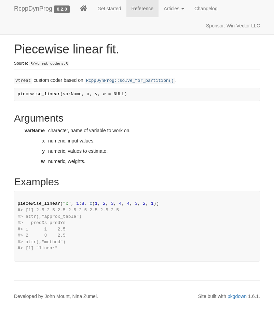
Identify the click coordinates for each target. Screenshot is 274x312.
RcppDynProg (33, 8)
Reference (143, 8)
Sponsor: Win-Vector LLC (233, 25)
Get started (109, 8)
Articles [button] (174, 8)
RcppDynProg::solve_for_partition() (130, 80)
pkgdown (237, 296)
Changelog (206, 8)
